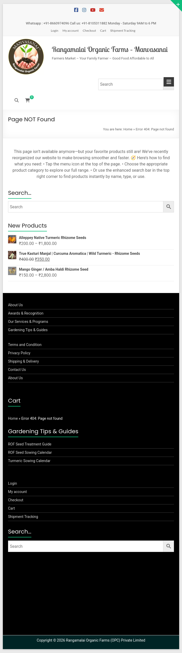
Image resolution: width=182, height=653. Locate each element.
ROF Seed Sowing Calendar (30, 452)
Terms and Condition (24, 345)
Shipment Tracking (122, 30)
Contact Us (17, 370)
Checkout (89, 30)
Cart (103, 30)
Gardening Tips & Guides (28, 330)
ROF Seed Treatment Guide (29, 444)
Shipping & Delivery (23, 361)
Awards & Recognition (26, 313)
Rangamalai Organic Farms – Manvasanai (110, 49)
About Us (15, 305)
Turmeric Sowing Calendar (29, 461)
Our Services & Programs (28, 321)
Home (127, 129)
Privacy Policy (19, 353)
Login (54, 30)
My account (70, 30)
